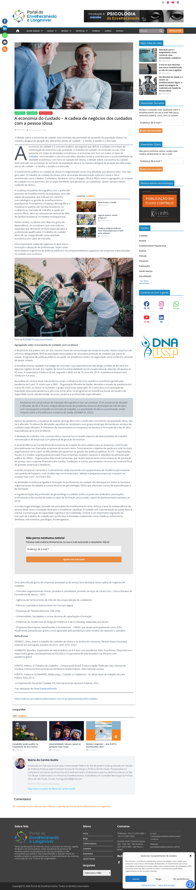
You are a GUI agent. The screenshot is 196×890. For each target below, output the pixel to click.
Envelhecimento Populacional (152, 245)
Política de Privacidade (166, 885)
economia (32, 113)
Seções (64, 31)
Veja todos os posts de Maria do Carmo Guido (51, 788)
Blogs (50, 31)
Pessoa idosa (45, 113)
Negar (159, 879)
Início (85, 833)
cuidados (20, 113)
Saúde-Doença (145, 271)
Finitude (143, 256)
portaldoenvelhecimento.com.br (165, 847)
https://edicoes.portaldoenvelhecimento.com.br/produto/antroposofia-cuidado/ (56, 698)
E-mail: (153, 833)
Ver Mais (144, 281)
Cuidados (143, 235)
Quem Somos (33, 31)
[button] (190, 855)
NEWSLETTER (175, 30)
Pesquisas (143, 261)
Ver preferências (181, 879)
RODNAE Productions (34, 339)
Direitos (142, 240)
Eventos (142, 251)
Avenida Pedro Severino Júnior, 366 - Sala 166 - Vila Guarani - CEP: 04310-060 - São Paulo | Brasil (131, 845)
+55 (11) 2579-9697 (135, 833)
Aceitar (135, 879)
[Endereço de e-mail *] (74, 549)
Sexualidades (145, 276)
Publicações (144, 266)
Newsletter (88, 853)
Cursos (96, 31)
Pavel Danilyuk (41, 688)
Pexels (49, 339)
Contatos (87, 848)
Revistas (80, 31)
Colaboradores (89, 843)
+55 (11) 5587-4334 (125, 836)
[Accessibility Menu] (190, 884)
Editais (119, 31)
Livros (108, 31)
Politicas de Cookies (148, 885)
